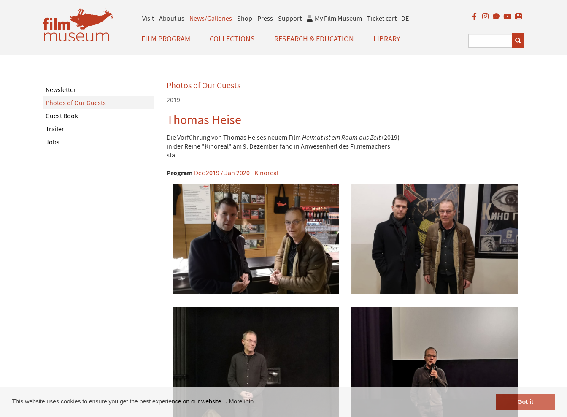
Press (265, 18)
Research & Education (314, 38)
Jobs (52, 142)
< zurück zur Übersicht (198, 348)
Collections (232, 38)
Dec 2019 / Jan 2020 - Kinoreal (236, 172)
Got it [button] (525, 401)
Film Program (165, 38)
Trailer (55, 129)
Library (386, 38)
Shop (244, 18)
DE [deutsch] (405, 18)
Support (290, 18)
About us (171, 18)
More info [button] (241, 401)
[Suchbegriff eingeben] (490, 41)
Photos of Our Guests (76, 102)
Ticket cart (382, 18)
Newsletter (61, 89)
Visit (148, 18)
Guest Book (62, 115)
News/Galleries (210, 18)
